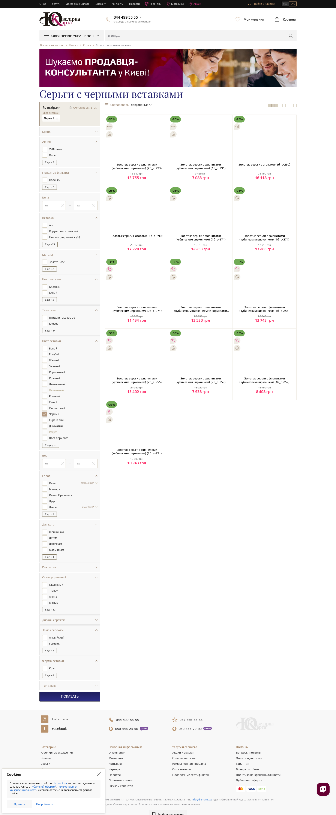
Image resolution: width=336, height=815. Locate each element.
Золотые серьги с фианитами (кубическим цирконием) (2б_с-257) (201, 380)
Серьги (45, 755)
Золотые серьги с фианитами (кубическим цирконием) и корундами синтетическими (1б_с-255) (200, 309)
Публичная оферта (249, 771)
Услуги (56, 3)
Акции (199, 4)
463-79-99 (190, 720)
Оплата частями (183, 749)
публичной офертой (43, 786)
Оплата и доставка (249, 749)
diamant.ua (60, 783)
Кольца (46, 749)
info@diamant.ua (202, 791)
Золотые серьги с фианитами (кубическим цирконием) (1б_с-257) (264, 380)
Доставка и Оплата (79, 3)
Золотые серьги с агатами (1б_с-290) (137, 235)
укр (285, 3)
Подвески (47, 766)
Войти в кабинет (261, 4)
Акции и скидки (183, 744)
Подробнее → (45, 804)
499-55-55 (127, 711)
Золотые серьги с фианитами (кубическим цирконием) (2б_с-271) (137, 308)
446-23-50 (126, 720)
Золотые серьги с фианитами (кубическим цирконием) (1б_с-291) (201, 166)
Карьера (114, 760)
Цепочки (46, 760)
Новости (137, 3)
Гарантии (156, 4)
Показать (70, 688)
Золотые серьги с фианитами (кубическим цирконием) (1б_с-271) (201, 237)
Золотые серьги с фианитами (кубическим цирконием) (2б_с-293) (137, 166)
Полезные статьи (120, 771)
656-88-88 (191, 711)
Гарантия (242, 755)
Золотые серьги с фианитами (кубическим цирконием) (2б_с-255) (137, 380)
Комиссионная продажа (189, 755)
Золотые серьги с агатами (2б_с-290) (264, 164)
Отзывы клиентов (121, 777)
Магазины (179, 4)
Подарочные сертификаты (190, 766)
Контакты (119, 3)
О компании (117, 744)
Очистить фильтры (85, 107)
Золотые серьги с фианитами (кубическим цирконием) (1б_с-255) (264, 308)
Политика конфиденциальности (258, 766)
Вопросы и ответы (248, 744)
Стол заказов (181, 760)
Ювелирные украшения (57, 744)
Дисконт (102, 3)
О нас (42, 3)
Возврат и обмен (248, 760)
